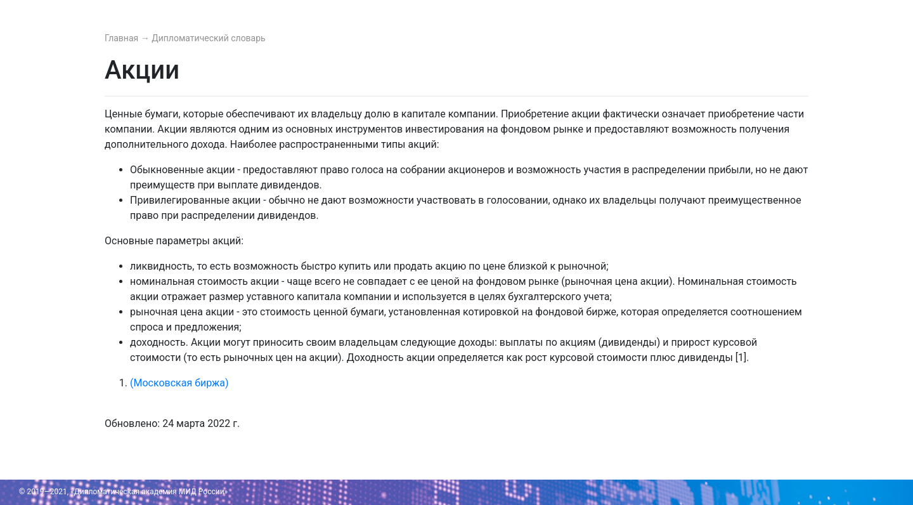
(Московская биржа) (179, 383)
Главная (123, 38)
